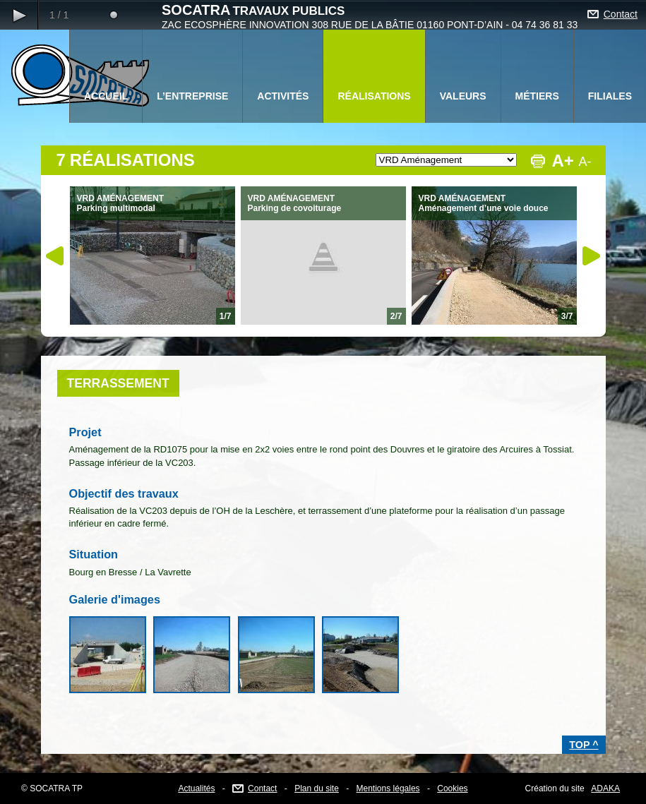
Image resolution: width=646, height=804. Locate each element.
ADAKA (605, 788)
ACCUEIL (106, 96)
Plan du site (316, 788)
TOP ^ (583, 744)
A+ (562, 160)
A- (585, 162)
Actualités (196, 788)
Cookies (452, 788)
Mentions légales (388, 788)
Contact (621, 14)
